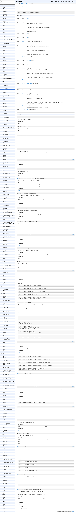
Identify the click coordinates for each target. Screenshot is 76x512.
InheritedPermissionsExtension (7, 195)
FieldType (4, 99)
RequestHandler (5, 68)
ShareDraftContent (5, 254)
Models (4, 33)
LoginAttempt (5, 197)
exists (28, 64)
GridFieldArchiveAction (6, 363)
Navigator (4, 395)
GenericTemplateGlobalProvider (7, 409)
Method (4, 64)
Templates (4, 452)
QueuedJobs (4, 476)
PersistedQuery (5, 15)
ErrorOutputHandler (6, 43)
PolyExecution (4, 135)
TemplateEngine (4, 308)
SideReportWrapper (6, 169)
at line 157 (73, 373)
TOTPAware (5, 290)
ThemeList (4, 420)
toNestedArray (29, 22)
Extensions (5, 243)
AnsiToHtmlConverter (6, 137)
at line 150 (73, 341)
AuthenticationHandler (6, 177)
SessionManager (4, 240)
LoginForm (4, 198)
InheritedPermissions (6, 194)
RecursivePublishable (6, 367)
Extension (4, 61)
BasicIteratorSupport (6, 311)
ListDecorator (6, 85)
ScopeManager (5, 315)
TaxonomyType (5, 307)
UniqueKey (5, 106)
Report (4, 67)
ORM (3, 96)
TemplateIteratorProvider (6, 317)
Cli (3, 477)
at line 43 (73, 148)
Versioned (3, 353)
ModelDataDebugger (6, 95)
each (28, 56)
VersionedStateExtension (6, 384)
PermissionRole (5, 229)
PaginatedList (6, 88)
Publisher (4, 279)
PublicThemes (5, 412)
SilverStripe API (19, 1)
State (4, 71)
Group (4, 188)
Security (3, 170)
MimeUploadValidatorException (7, 78)
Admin (4, 438)
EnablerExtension (5, 47)
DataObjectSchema (6, 114)
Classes (52, 1)
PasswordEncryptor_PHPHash (7, 216)
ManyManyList (5, 124)
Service (4, 70)
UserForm (4, 352)
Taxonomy (3, 301)
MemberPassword (5, 204)
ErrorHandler (5, 42)
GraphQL (3, 4)
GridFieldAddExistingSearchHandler (8, 458)
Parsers (4, 403)
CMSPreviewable (5, 107)
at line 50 (73, 159)
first (27, 33)
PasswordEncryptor (6, 209)
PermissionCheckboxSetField (7, 222)
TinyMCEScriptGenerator (6, 339)
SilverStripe (22, 3)
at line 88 (73, 234)
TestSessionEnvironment (6, 322)
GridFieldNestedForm (6, 469)
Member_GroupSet (6, 205)
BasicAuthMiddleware (6, 183)
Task (4, 152)
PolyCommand (5, 142)
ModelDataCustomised (6, 93)
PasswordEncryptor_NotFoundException (9, 215)
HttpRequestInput (5, 141)
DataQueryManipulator (6, 117)
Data (4, 427)
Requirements (5, 413)
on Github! (73, 511)
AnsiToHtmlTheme (5, 138)
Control (4, 342)
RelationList (5, 131)
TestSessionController (6, 321)
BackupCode (5, 56)
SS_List (5, 89)
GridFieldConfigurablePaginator (7, 463)
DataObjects (5, 441)
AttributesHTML (5, 406)
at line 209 (73, 474)
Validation (4, 176)
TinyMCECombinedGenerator (7, 336)
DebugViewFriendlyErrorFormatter (8, 39)
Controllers (5, 29)
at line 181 (73, 419)
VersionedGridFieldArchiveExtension (8, 377)
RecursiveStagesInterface (7, 370)
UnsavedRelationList (6, 134)
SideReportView (5, 167)
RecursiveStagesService (6, 371)
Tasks (4, 36)
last (27, 37)
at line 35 (73, 135)
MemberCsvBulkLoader (6, 202)
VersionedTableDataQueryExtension (8, 385)
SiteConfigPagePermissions (7, 265)
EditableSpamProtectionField (7, 269)
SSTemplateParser (6, 314)
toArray (28, 18)
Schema (4, 19)
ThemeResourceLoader (6, 423)
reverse (28, 105)
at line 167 (73, 386)
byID (28, 89)
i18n (3, 431)
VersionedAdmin (4, 388)
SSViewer (4, 416)
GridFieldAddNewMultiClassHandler (8, 462)
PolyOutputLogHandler (6, 145)
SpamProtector (5, 271)
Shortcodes (5, 405)
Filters (4, 100)
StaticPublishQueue (5, 272)
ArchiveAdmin (5, 396)
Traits (66, 1)
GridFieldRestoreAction (6, 364)
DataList (4, 110)
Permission (5, 14)
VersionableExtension (6, 374)
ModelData (4, 92)
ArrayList (5, 82)
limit (27, 109)
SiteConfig (3, 261)
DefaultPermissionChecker (7, 187)
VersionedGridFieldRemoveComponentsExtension (10, 381)
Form (4, 32)
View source (42, 9)
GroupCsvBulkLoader (6, 190)
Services (4, 35)
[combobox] (7, 3)
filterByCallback (29, 83)
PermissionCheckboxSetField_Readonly (9, 223)
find (27, 45)
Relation (4, 130)
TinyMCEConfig (5, 338)
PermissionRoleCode (6, 230)
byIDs (28, 93)
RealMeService (5, 156)
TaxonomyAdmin (5, 304)
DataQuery (4, 116)
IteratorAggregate (36, 9)
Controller (4, 21)
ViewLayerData (5, 424)
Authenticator (5, 54)
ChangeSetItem (5, 360)
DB (3, 109)
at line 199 (73, 446)
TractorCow (3, 494)
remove (28, 29)
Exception (4, 60)
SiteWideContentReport (6, 162)
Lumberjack (4, 49)
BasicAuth (4, 181)
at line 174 (73, 406)
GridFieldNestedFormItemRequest (8, 470)
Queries (4, 103)
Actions (4, 437)
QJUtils (4, 493)
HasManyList (5, 121)
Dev (4, 8)
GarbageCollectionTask (6, 300)
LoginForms (4, 46)
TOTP (3, 286)
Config (4, 7)
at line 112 (73, 270)
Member (4, 201)
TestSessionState (5, 325)
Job (3, 278)
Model (4, 349)
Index (69, 1)
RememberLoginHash (6, 234)
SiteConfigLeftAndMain (6, 264)
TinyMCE (3, 335)
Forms (4, 25)
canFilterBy (29, 60)
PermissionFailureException (7, 226)
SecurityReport (5, 160)
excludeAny (29, 79)
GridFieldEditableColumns (7, 465)
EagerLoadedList (5, 120)
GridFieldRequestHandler (7, 473)
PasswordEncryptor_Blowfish (7, 212)
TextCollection (5, 430)
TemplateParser (5, 318)
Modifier (4, 350)
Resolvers (4, 18)
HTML (4, 410)
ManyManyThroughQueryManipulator (8, 127)
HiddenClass (5, 123)
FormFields (5, 244)
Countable (32, 9)
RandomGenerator (6, 233)
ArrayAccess (28, 9)
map (27, 41)
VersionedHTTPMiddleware (7, 382)
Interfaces (4, 486)
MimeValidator (4, 75)
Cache (4, 329)
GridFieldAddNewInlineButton (7, 459)
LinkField (3, 28)
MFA (3, 53)
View (3, 398)
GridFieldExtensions (6, 466)
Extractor (4, 332)
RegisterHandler (5, 289)
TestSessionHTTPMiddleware (7, 324)
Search (4, 505)
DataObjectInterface (6, 113)
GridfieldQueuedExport (5, 22)
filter (27, 68)
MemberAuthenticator (6, 173)
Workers (4, 491)
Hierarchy (4, 102)
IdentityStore (5, 191)
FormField (4, 63)
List (3, 81)
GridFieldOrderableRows (6, 472)
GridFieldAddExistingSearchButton (8, 456)
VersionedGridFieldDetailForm (7, 378)
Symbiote (3, 434)
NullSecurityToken (5, 208)
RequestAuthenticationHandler (7, 236)
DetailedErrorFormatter (6, 40)
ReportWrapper (5, 166)
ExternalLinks (5, 159)
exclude (28, 75)
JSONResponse (5, 74)
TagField (3, 293)
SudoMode (5, 174)
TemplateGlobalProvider (6, 419)
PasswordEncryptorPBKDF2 (7, 211)
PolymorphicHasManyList (7, 128)
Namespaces (57, 1)
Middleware (5, 11)
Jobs (4, 26)
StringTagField (5, 296)
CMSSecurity (5, 184)
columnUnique (29, 52)
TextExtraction (4, 328)
